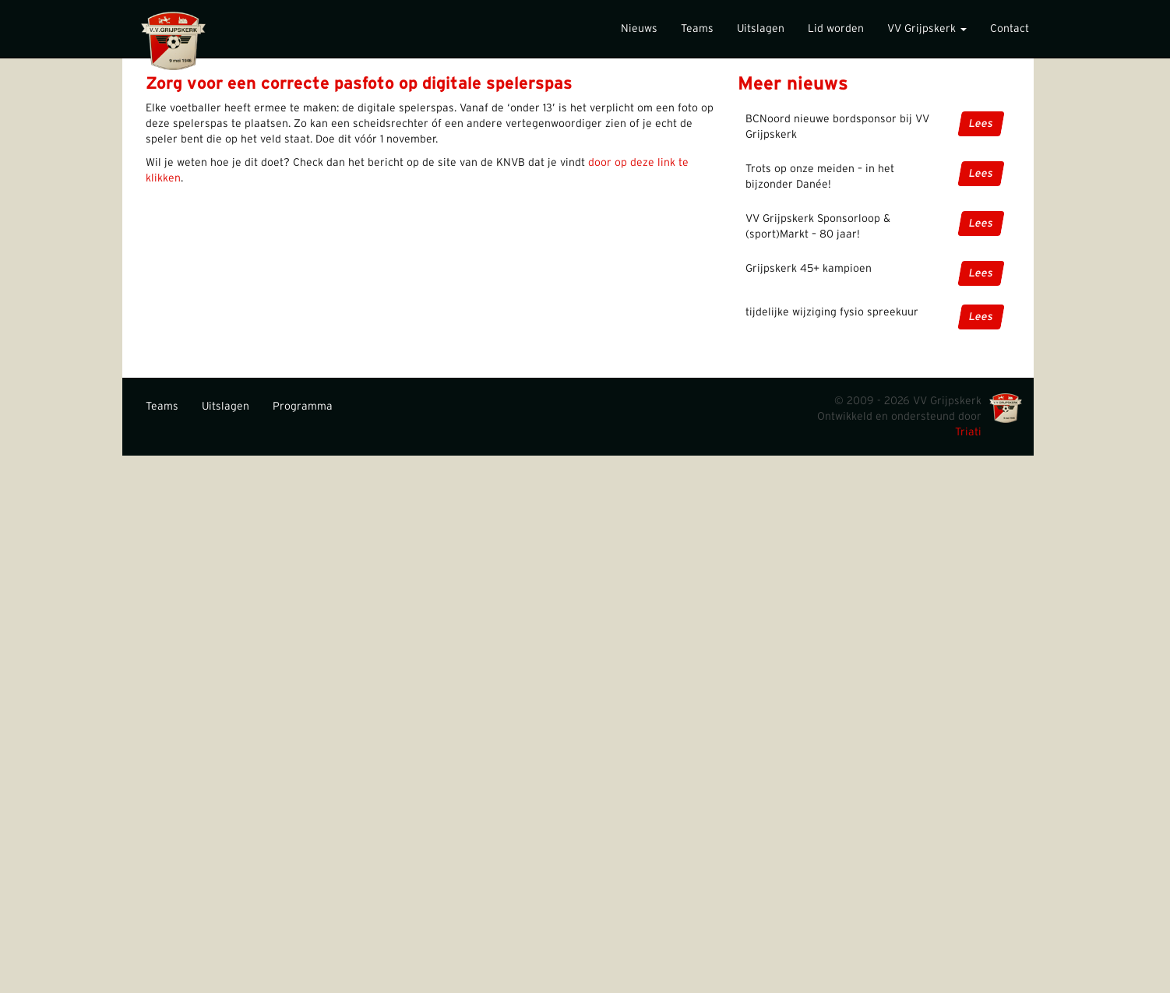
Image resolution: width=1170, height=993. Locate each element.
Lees (981, 123)
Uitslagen (760, 28)
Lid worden (836, 28)
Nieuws (639, 28)
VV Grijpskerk (927, 28)
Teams (697, 28)
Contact (1009, 28)
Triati (968, 432)
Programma (303, 406)
